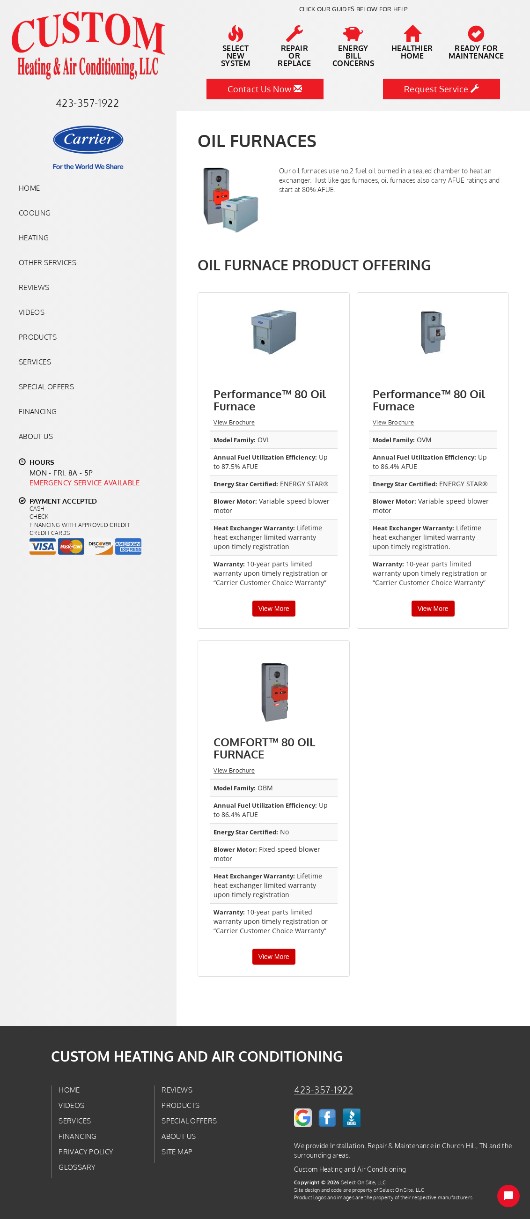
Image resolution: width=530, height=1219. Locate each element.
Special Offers (46, 386)
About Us (36, 436)
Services (35, 361)
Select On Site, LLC (363, 1182)
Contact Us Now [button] (265, 89)
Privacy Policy (86, 1151)
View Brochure (234, 422)
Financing (38, 411)
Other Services (47, 262)
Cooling (35, 212)
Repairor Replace (294, 46)
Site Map (177, 1151)
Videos (31, 312)
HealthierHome (412, 42)
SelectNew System (235, 46)
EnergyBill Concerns (353, 46)
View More (273, 608)
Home (29, 188)
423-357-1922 (323, 1090)
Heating (34, 237)
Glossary (77, 1167)
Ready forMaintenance (476, 42)
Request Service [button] (441, 89)
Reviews (34, 287)
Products (38, 337)
